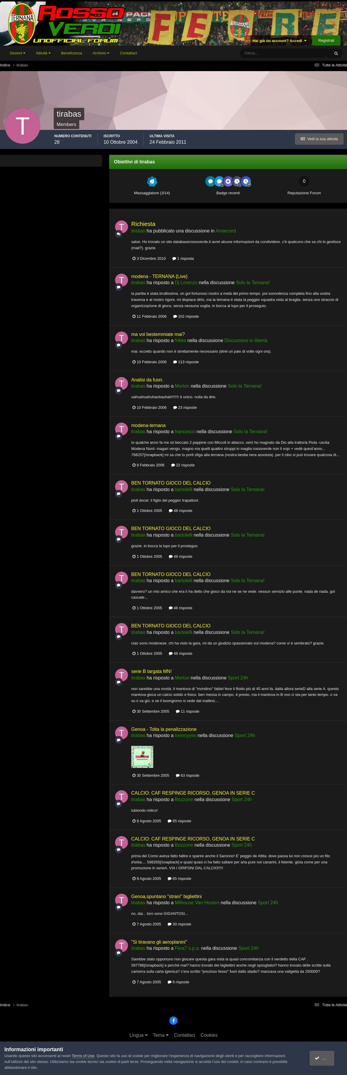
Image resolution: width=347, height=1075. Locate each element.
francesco (185, 431)
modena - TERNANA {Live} (159, 276)
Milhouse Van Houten (197, 902)
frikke (180, 340)
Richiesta (143, 224)
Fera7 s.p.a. (187, 948)
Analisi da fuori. (147, 379)
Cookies (209, 1035)
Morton (182, 386)
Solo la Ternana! (253, 282)
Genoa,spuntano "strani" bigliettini (166, 896)
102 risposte (186, 316)
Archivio (100, 53)
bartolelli (184, 489)
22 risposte (183, 465)
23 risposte (185, 407)
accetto (325, 1058)
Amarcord (225, 230)
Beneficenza (71, 53)
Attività (43, 53)
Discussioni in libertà (246, 340)
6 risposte (178, 982)
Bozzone (184, 799)
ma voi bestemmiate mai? (158, 334)
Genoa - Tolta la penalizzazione (164, 729)
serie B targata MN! (151, 671)
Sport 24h (238, 677)
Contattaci (128, 53)
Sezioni (17, 53)
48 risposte (180, 510)
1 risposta (183, 258)
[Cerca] (260, 53)
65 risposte (179, 821)
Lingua (138, 1035)
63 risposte (187, 775)
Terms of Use (83, 1056)
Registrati (326, 40)
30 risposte (179, 924)
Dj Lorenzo (186, 282)
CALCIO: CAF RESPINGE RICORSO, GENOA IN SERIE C (193, 793)
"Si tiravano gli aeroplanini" (159, 942)
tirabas (138, 230)
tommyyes (185, 735)
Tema (161, 1035)
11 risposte (187, 711)
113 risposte (186, 362)
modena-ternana (148, 425)
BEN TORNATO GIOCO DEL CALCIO (170, 482)
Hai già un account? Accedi (279, 40)
